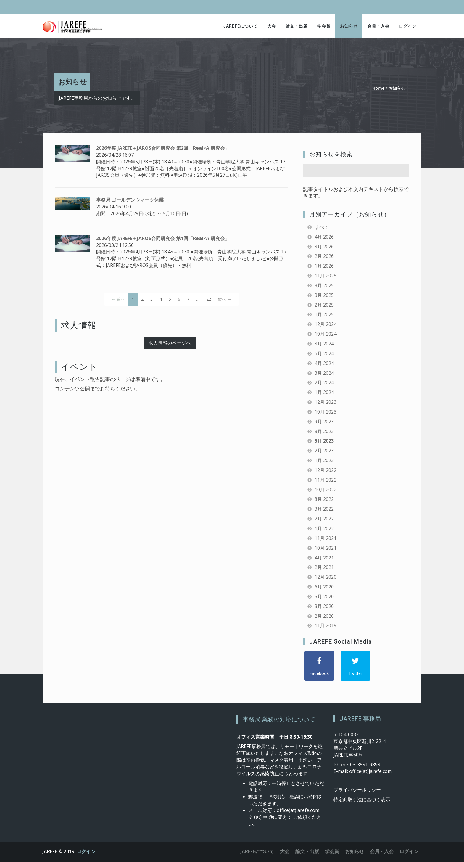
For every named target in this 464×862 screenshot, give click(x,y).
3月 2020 (324, 606)
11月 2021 (325, 538)
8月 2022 (324, 499)
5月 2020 (324, 596)
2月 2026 (324, 256)
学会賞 (324, 26)
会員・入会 (378, 26)
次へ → (224, 299)
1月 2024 (324, 392)
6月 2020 (324, 586)
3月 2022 (324, 509)
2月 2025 (324, 305)
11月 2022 (325, 480)
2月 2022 (324, 518)
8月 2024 (324, 343)
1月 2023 (324, 460)
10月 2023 (325, 412)
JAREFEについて (240, 26)
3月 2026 (324, 246)
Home (378, 88)
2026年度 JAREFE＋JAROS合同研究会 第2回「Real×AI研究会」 (163, 148)
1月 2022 (324, 528)
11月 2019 (325, 625)
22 (208, 299)
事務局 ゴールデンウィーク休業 (130, 200)
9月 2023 (324, 421)
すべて (322, 227)
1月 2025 (324, 314)
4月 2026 (324, 237)
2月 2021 (324, 567)
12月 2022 (325, 470)
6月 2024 (324, 353)
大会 (271, 26)
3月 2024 (324, 373)
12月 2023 (325, 402)
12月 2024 (325, 324)
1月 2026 (324, 266)
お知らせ (349, 26)
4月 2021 (324, 557)
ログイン (408, 26)
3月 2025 (324, 295)
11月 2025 (325, 275)
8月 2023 (324, 431)
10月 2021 (325, 548)
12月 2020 (325, 577)
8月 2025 (324, 285)
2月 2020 (324, 616)
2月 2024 (324, 382)
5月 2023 (324, 441)
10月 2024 (325, 334)
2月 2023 (324, 450)
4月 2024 (324, 363)
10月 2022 (325, 489)
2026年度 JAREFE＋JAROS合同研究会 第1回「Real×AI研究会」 (163, 238)
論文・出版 (297, 26)
